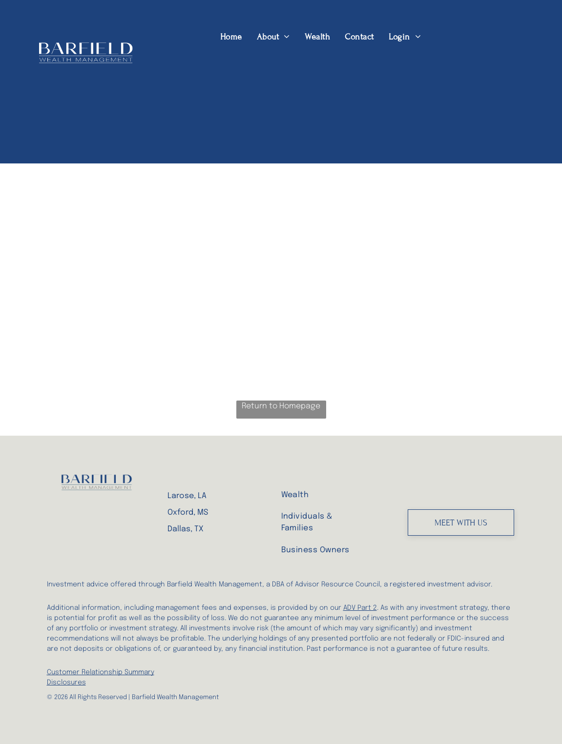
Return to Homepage (281, 406)
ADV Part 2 (360, 607)
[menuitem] (231, 36)
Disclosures (66, 682)
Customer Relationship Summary (100, 672)
